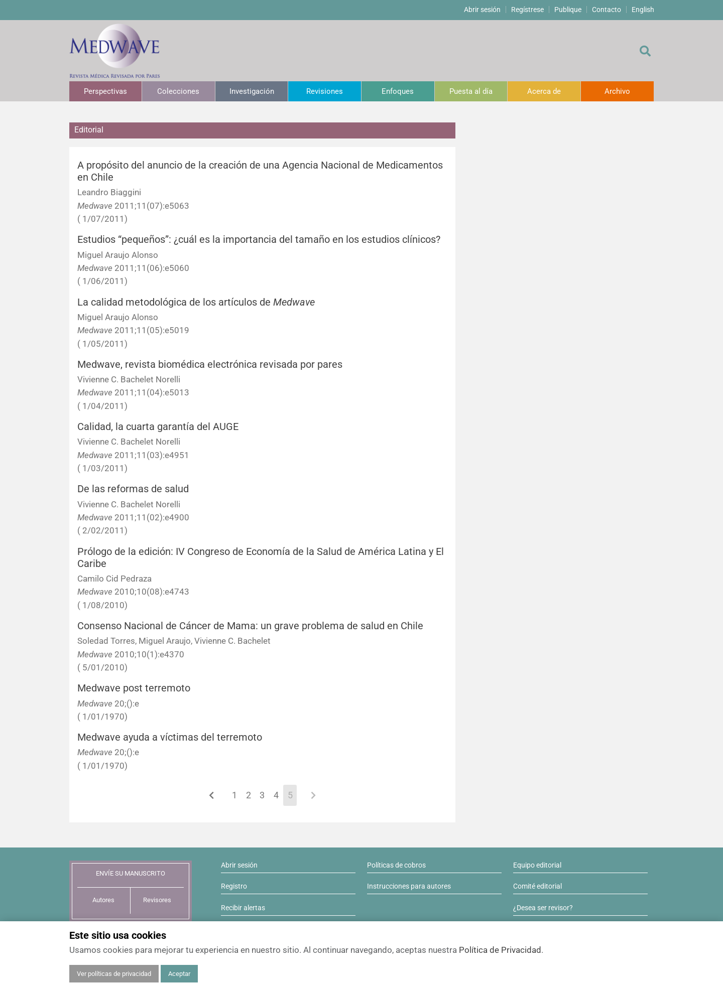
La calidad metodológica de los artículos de (196, 302)
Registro (234, 886)
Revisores (157, 900)
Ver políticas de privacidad (114, 973)
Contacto (606, 10)
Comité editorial (537, 886)
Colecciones (178, 91)
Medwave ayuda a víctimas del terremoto (169, 737)
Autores (103, 900)
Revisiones (324, 91)
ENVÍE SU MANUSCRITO (130, 873)
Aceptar (179, 973)
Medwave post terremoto (133, 688)
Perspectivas (105, 91)
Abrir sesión (482, 10)
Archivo (617, 91)
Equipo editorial (537, 865)
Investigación (251, 91)
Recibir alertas (243, 908)
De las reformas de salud (133, 489)
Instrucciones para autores (409, 886)
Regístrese (527, 10)
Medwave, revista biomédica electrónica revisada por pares (209, 364)
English (643, 10)
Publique (567, 10)
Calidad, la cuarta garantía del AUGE (157, 427)
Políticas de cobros (396, 865)
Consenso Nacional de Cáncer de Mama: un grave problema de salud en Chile (250, 626)
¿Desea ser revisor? (543, 908)
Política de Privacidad (500, 950)
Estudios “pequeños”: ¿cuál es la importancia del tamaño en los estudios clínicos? (258, 239)
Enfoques (398, 91)
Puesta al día (471, 91)
